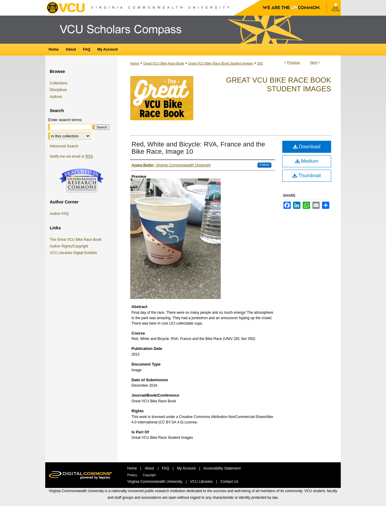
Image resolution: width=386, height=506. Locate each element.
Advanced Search (64, 146)
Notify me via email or (71, 156)
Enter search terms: (65, 120)
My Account (187, 468)
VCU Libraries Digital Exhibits (74, 253)
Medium (306, 161)
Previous (293, 62)
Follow (264, 165)
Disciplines (58, 90)
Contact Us (229, 481)
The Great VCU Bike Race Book (76, 239)
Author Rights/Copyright (70, 246)
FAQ (166, 468)
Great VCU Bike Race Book (163, 63)
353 (260, 63)
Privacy (132, 475)
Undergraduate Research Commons (81, 180)
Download (307, 146)
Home (134, 63)
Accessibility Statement (222, 468)
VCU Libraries (202, 481)
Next (313, 62)
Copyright (149, 475)
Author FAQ (59, 214)
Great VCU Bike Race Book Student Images (220, 63)
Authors (56, 97)
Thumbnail (307, 175)
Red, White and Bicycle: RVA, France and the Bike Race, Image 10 (198, 147)
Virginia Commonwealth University (155, 481)
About (150, 468)
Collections (59, 83)
